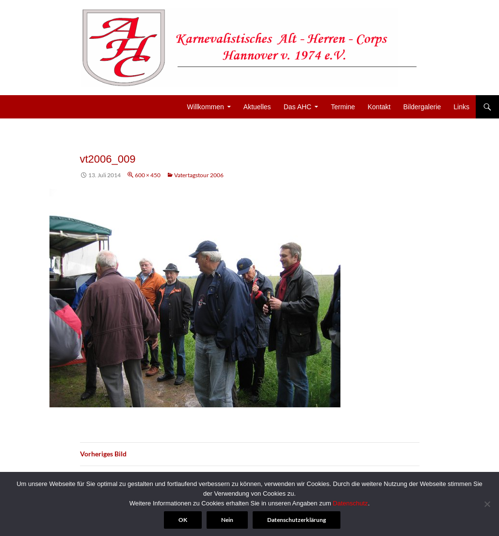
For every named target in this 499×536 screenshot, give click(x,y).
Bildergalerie (422, 107)
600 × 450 (148, 175)
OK (182, 519)
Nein (227, 519)
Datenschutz (350, 503)
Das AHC (298, 107)
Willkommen (205, 107)
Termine (343, 107)
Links (461, 107)
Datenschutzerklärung (296, 519)
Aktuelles (257, 107)
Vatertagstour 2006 (199, 175)
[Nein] (487, 504)
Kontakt (379, 107)
